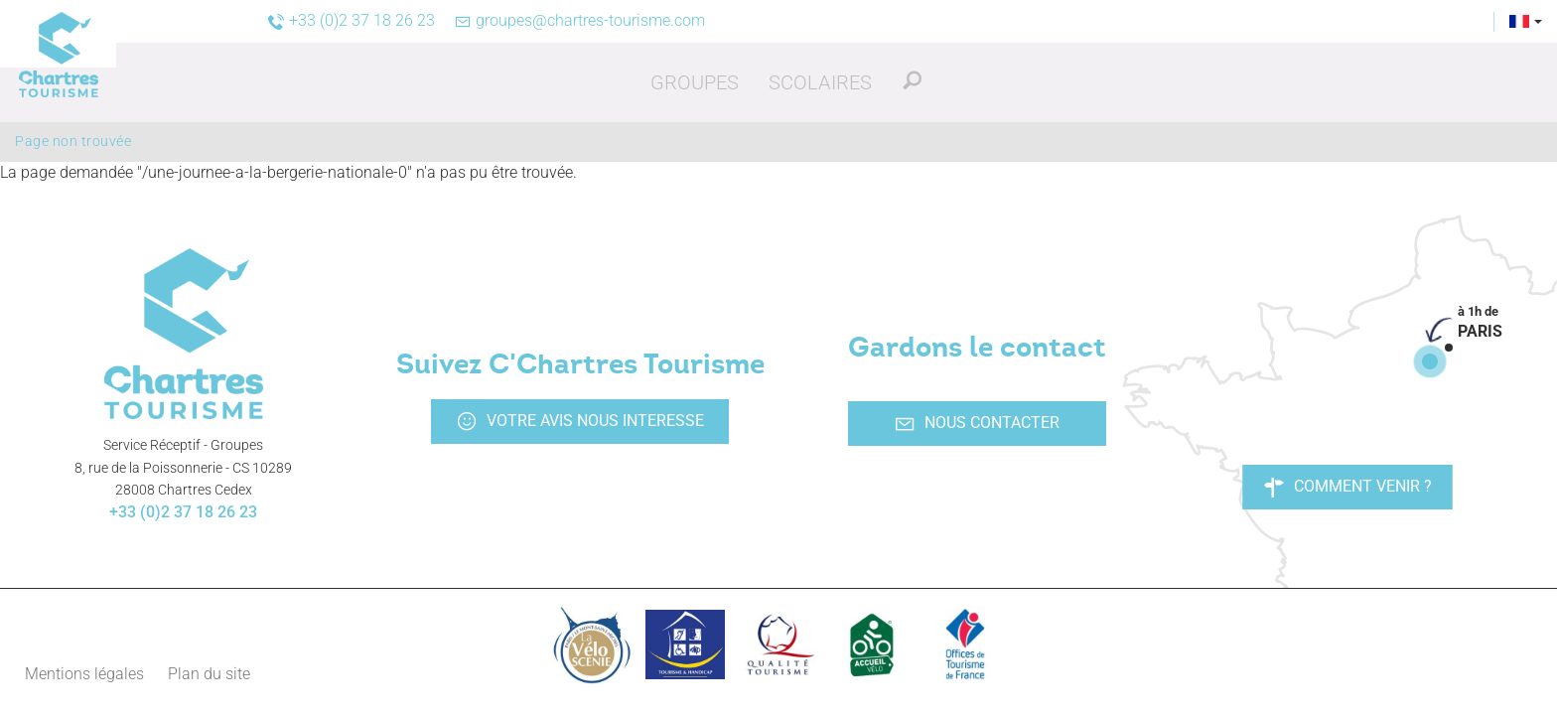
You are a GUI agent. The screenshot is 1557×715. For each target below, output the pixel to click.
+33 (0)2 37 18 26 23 (183, 511)
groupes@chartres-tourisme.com (580, 20)
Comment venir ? (1348, 487)
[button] (695, 82)
